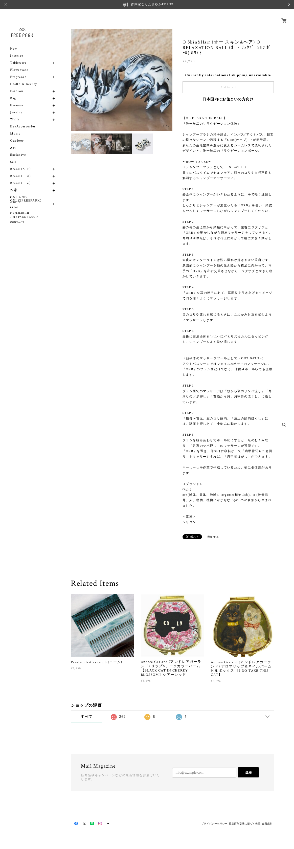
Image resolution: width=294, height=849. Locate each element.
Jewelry (16, 106)
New (13, 42)
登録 (248, 772)
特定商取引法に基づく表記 (244, 823)
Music (15, 127)
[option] (121, 80)
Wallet (15, 113)
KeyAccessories (23, 120)
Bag (13, 92)
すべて (87, 717)
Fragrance (18, 71)
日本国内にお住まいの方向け (228, 99)
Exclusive (18, 149)
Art (13, 142)
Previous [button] (76, 80)
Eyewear (17, 99)
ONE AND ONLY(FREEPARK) (25, 193)
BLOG (14, 207)
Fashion (16, 85)
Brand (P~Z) (20, 177)
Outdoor (17, 135)
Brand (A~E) (20, 163)
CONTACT (17, 222)
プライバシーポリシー (214, 823)
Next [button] (167, 80)
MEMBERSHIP (20, 213)
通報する (213, 536)
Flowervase (19, 64)
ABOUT (15, 202)
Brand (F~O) (20, 170)
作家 (13, 184)
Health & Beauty (23, 78)
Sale (13, 156)
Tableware (18, 57)
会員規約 (267, 823)
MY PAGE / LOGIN (26, 217)
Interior (17, 50)
